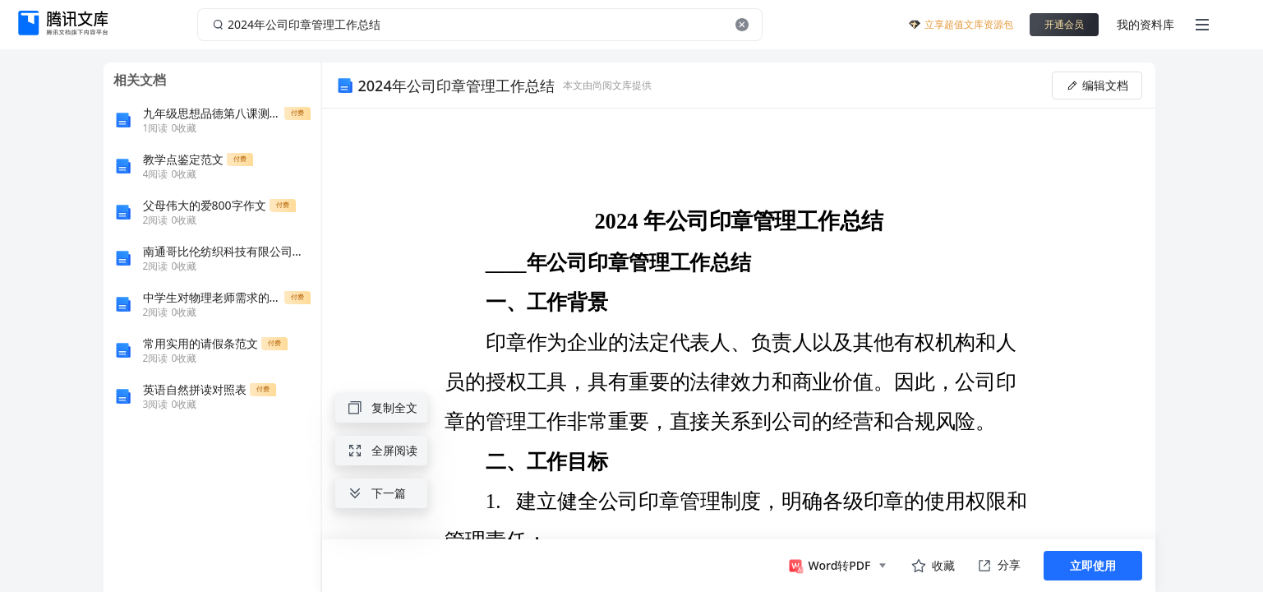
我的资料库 (1145, 24)
